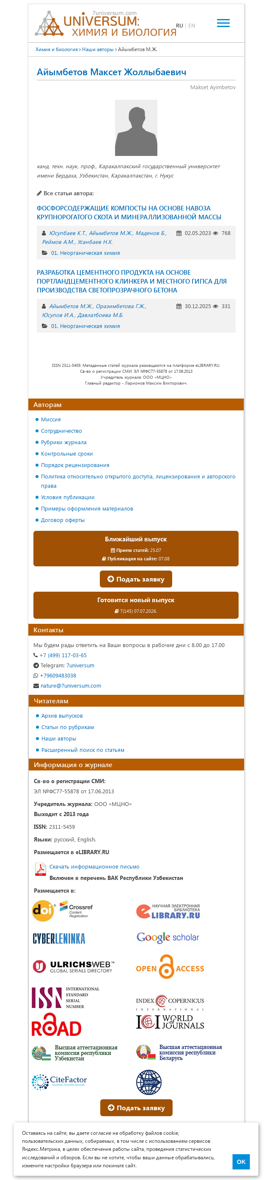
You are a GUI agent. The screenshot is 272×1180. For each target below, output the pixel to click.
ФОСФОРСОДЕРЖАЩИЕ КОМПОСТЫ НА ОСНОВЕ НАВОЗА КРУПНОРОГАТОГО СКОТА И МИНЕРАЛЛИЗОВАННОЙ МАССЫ (129, 212)
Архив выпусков (62, 715)
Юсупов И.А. (58, 314)
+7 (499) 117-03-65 (60, 654)
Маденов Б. (150, 232)
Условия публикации (68, 496)
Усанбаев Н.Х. (95, 241)
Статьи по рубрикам (67, 726)
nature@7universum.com (67, 685)
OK (241, 1161)
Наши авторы (58, 738)
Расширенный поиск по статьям (82, 749)
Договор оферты (63, 519)
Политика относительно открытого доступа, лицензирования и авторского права (138, 481)
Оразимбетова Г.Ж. (120, 305)
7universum (63, 665)
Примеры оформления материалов (87, 508)
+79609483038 (54, 675)
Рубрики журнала (64, 441)
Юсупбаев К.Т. (67, 232)
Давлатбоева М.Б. (100, 314)
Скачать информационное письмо (94, 866)
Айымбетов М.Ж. (110, 232)
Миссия (51, 419)
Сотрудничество (61, 430)
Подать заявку (136, 578)
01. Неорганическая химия (85, 252)
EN (191, 25)
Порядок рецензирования (75, 464)
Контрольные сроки (67, 453)
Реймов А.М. (58, 241)
